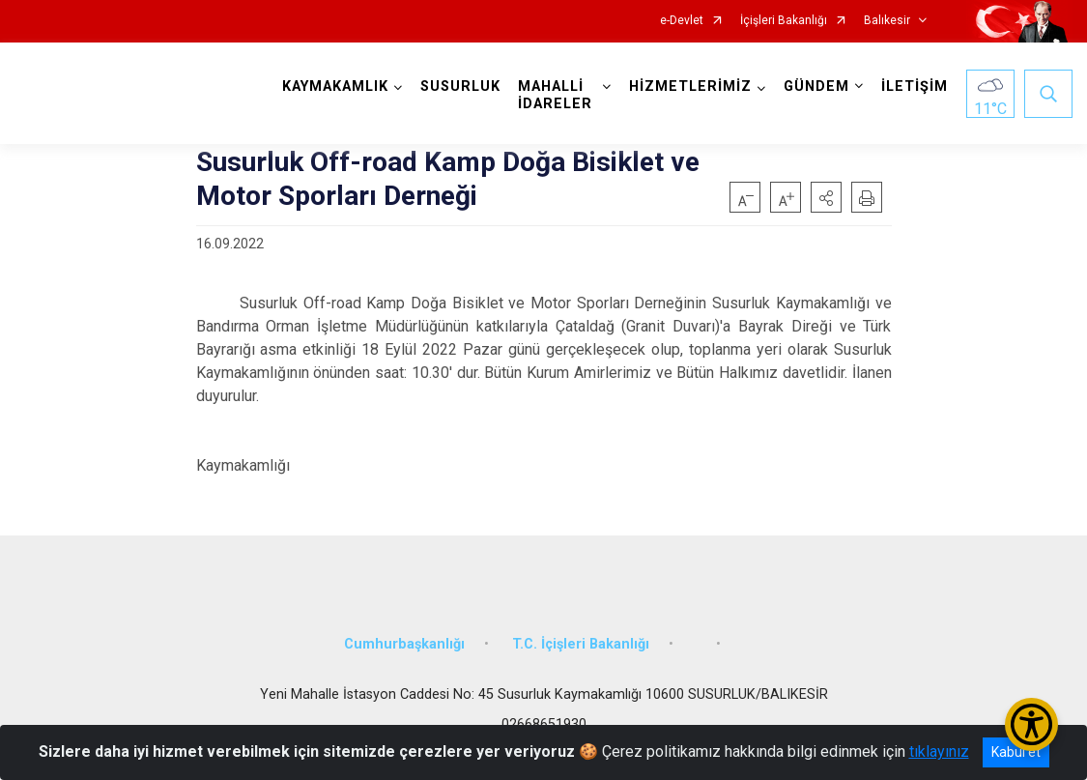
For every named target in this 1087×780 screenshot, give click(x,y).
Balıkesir (887, 20)
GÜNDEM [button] (816, 86)
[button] (826, 197)
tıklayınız (939, 751)
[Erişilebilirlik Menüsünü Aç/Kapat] (1031, 724)
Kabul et (1016, 752)
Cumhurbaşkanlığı (404, 644)
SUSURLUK (460, 86)
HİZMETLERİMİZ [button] (690, 86)
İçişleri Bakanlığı (783, 20)
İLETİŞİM (914, 86)
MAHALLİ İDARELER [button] (555, 95)
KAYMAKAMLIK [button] (335, 86)
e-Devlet (681, 20)
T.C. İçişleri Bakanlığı (580, 644)
